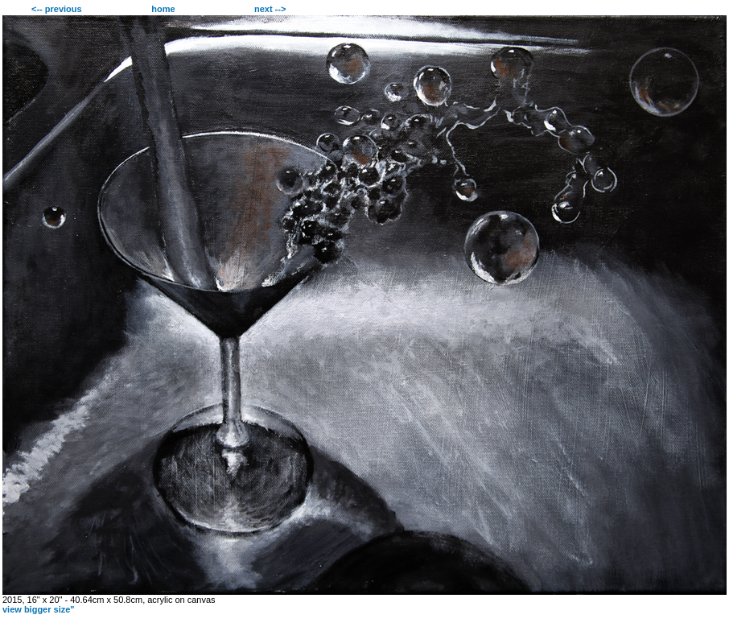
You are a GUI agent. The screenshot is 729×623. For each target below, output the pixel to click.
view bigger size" (38, 609)
